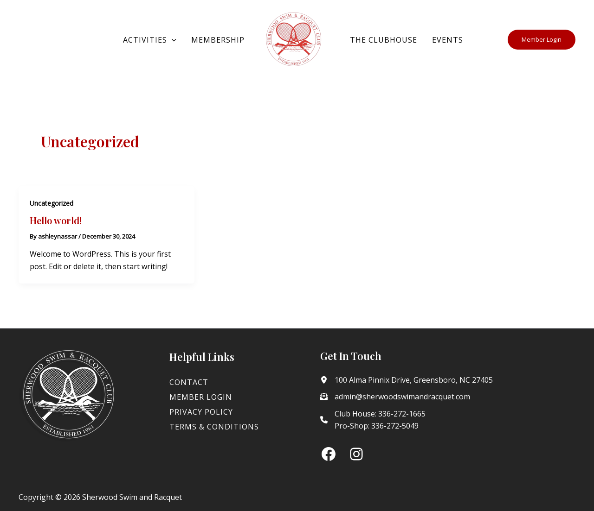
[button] (171, 40)
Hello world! (56, 220)
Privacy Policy (201, 412)
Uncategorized (51, 203)
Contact (188, 382)
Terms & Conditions (214, 427)
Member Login (200, 397)
